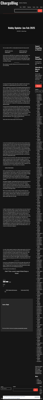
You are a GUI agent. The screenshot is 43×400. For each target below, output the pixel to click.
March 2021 (39, 220)
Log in (38, 379)
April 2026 (38, 98)
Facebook (41, 390)
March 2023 (39, 174)
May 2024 (38, 146)
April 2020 (39, 243)
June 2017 (38, 309)
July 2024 (38, 143)
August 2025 (39, 116)
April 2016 (38, 334)
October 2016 (39, 324)
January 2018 (39, 293)
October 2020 (39, 233)
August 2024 (39, 142)
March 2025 (39, 123)
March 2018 (39, 289)
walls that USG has (6, 223)
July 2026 (38, 94)
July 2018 (38, 284)
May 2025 (38, 121)
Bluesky (41, 393)
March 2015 (39, 352)
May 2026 (38, 97)
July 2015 (38, 348)
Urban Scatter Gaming (11, 212)
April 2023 (38, 173)
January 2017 (39, 317)
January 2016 (39, 336)
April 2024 (38, 147)
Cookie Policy (18, 398)
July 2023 (38, 168)
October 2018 (39, 278)
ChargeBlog (9, 3)
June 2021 (38, 216)
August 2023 (39, 167)
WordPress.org (39, 383)
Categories (36, 89)
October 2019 (39, 255)
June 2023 (38, 170)
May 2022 (38, 192)
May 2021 (38, 218)
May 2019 (38, 264)
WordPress (40, 398)
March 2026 (39, 99)
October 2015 (39, 343)
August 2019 (39, 260)
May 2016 (38, 333)
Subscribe (38, 86)
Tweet (10, 281)
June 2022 (38, 191)
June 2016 (38, 331)
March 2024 (39, 149)
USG (17, 224)
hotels (14, 226)
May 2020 (38, 241)
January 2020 (39, 248)
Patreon (41, 388)
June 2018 (38, 285)
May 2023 (38, 171)
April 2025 (38, 122)
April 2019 (38, 265)
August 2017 (39, 306)
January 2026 (39, 104)
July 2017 (38, 307)
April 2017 (38, 312)
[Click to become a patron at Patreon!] (17, 277)
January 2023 (39, 175)
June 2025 (38, 119)
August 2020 (39, 237)
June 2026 (38, 95)
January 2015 (39, 354)
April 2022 (38, 194)
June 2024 (38, 144)
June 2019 (38, 262)
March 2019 (39, 267)
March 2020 (39, 244)
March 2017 (39, 313)
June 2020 (38, 240)
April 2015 (38, 351)
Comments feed (39, 382)
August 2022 (39, 188)
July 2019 (38, 261)
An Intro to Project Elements (9, 167)
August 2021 (39, 213)
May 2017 (38, 310)
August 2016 (39, 329)
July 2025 (38, 118)
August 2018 (39, 282)
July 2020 (38, 239)
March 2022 (39, 195)
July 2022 (38, 189)
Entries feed (39, 380)
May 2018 (38, 286)
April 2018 (38, 288)
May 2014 (38, 361)
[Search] (40, 10)
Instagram (41, 392)
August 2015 (39, 347)
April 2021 (38, 219)
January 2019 (39, 271)
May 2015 (38, 350)
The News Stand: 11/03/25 (25, 290)
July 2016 (38, 330)
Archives (2, 386)
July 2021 (38, 215)
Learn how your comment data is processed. (20, 328)
